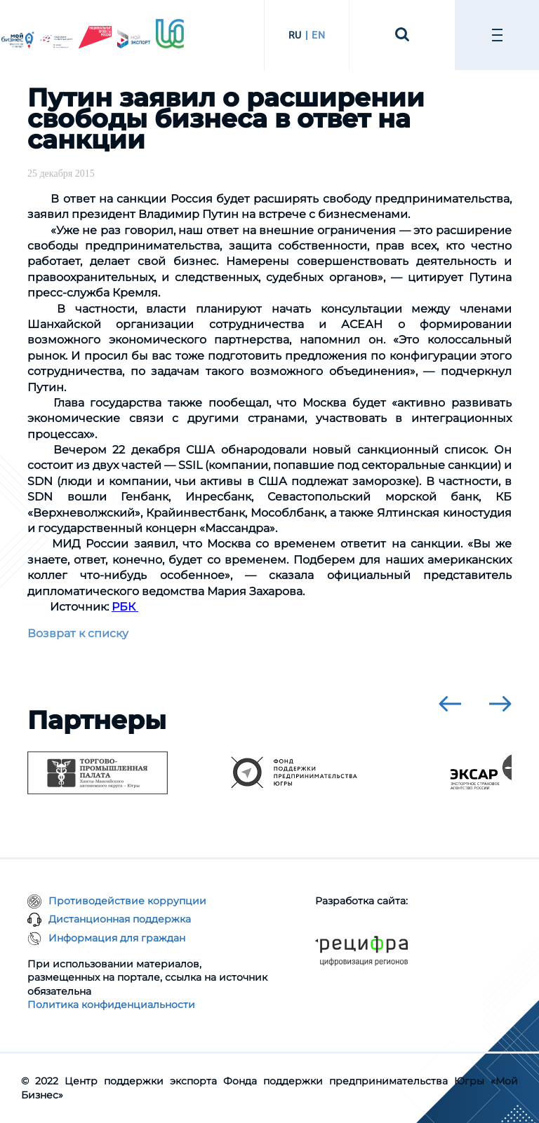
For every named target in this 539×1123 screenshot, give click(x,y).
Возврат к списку (77, 633)
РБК (125, 606)
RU (295, 35)
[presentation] (450, 703)
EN (318, 35)
